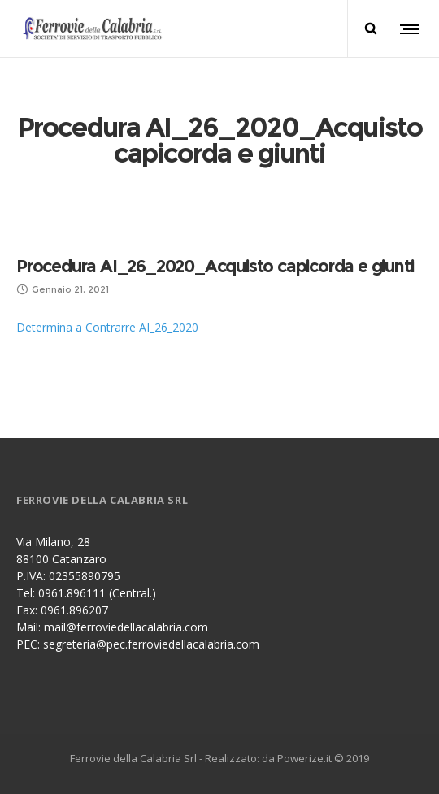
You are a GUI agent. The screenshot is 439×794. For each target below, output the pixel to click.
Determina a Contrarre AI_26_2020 (107, 327)
